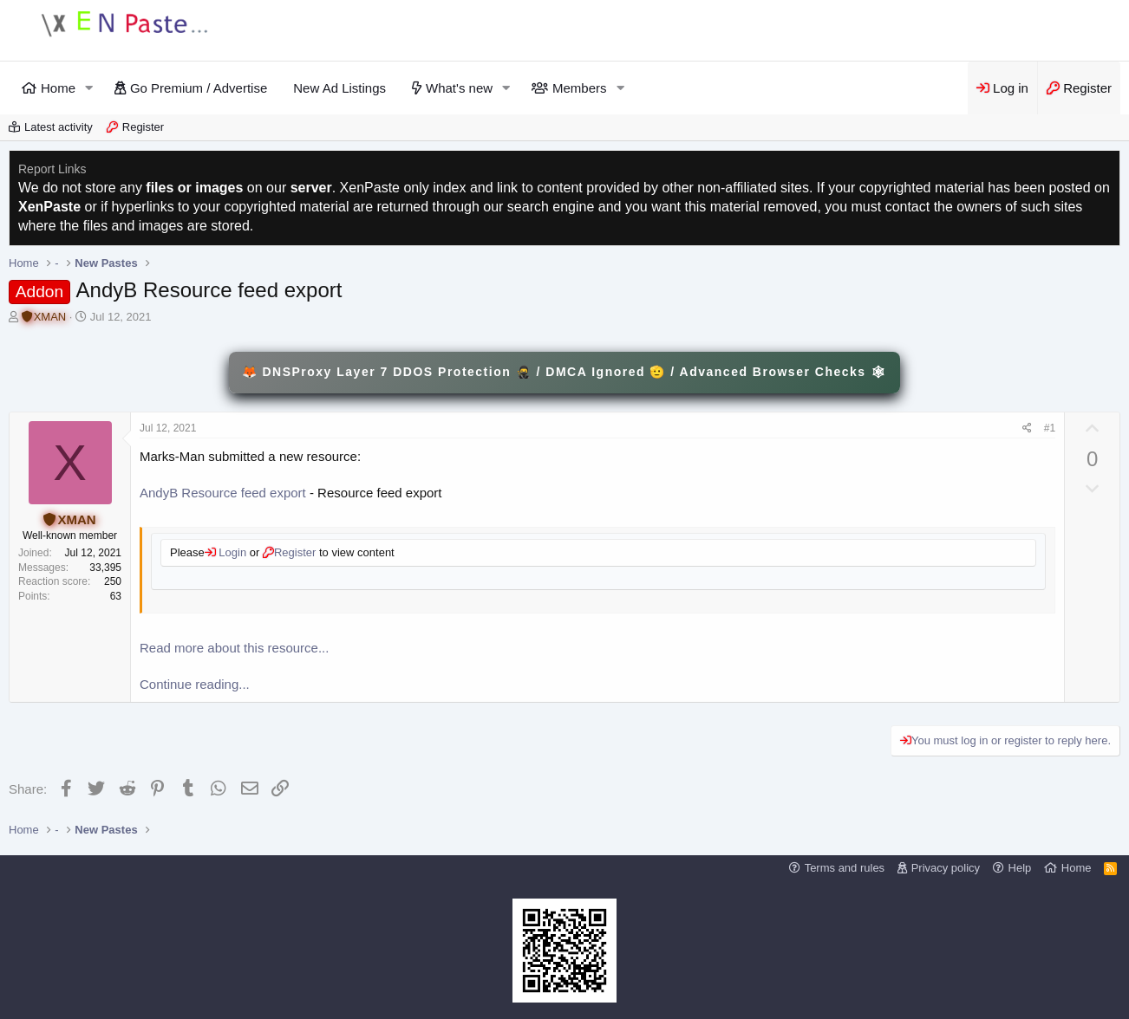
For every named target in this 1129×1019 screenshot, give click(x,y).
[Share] (1027, 428)
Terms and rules (844, 867)
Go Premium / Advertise (198, 88)
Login (231, 552)
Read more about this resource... (234, 647)
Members (579, 88)
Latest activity (58, 126)
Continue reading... (195, 684)
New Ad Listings (339, 88)
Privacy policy (945, 867)
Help (1020, 867)
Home (58, 88)
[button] (89, 88)
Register (143, 126)
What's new (459, 88)
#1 (1049, 428)
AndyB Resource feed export (223, 492)
